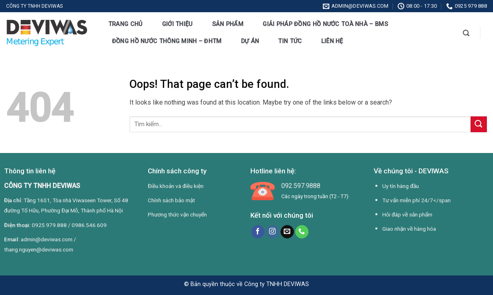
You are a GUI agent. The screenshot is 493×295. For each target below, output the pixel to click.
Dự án (250, 41)
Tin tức (290, 41)
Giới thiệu (177, 24)
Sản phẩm (227, 24)
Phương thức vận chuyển (177, 214)
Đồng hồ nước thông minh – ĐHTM (167, 41)
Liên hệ (332, 41)
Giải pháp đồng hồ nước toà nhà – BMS (325, 24)
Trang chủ (125, 24)
